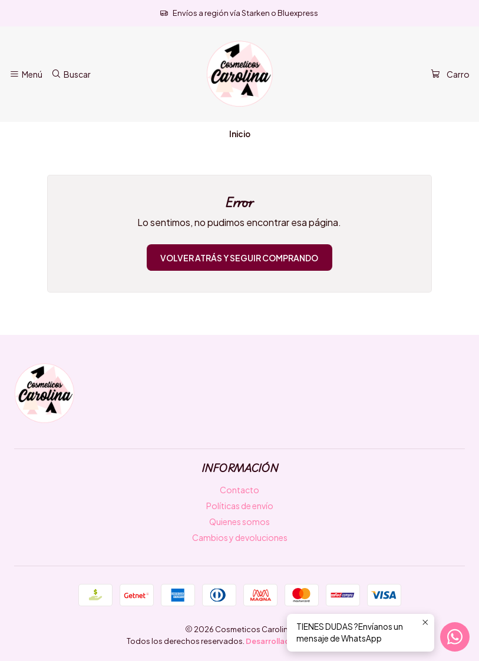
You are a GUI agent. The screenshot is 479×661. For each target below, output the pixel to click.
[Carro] (450, 74)
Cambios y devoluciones (240, 537)
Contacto (239, 489)
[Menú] (26, 74)
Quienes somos (239, 521)
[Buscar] (70, 74)
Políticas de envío (239, 505)
